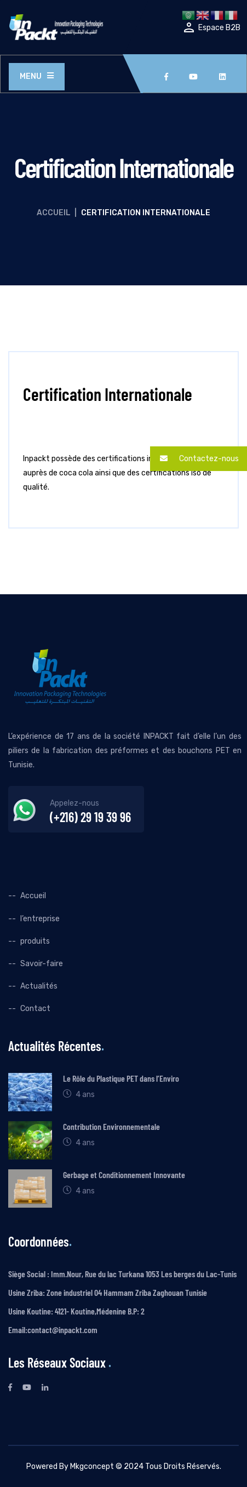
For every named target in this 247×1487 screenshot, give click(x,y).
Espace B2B (219, 27)
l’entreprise (40, 919)
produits (35, 941)
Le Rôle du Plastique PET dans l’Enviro (121, 1078)
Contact (35, 1009)
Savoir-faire (41, 964)
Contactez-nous (194, 458)
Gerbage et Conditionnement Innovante (124, 1174)
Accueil (54, 212)
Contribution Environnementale (111, 1126)
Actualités (39, 986)
